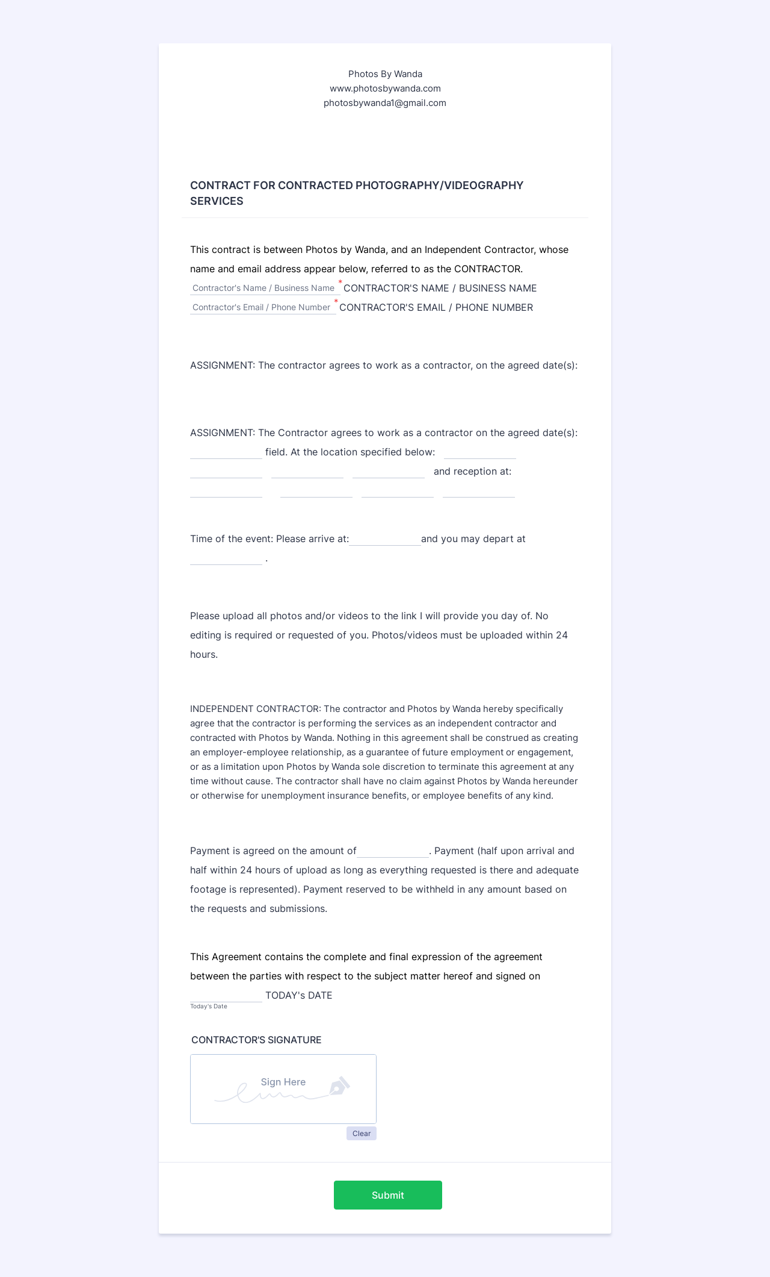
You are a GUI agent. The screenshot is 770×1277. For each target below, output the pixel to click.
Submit (388, 1195)
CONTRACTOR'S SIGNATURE (256, 1040)
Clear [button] (362, 1133)
